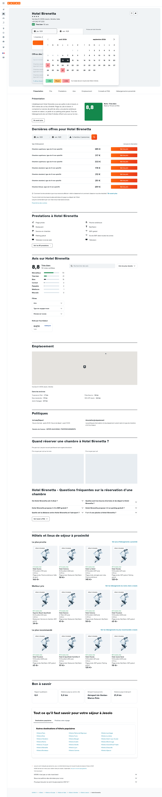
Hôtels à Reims (41, 742)
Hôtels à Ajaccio (106, 750)
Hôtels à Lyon (73, 747)
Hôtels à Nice (41, 736)
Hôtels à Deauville (107, 747)
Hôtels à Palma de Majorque (78, 733)
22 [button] (73, 65)
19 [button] (58, 65)
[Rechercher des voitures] (3, 18)
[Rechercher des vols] (3, 9)
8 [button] (72, 55)
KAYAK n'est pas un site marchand (85, 774)
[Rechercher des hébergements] (3, 14)
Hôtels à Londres (106, 736)
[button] (3, 3)
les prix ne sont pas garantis (79, 768)
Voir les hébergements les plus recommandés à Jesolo (119, 630)
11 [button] (52, 60)
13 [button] (63, 60)
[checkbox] (42, 327)
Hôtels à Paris (41, 733)
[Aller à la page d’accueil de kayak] (13, 3)
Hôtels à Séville (74, 745)
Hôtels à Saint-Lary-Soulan (109, 739)
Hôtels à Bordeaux (42, 750)
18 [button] (53, 65)
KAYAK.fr (34, 792)
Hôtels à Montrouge (107, 742)
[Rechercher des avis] (94, 265)
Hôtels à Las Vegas (107, 733)
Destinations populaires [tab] (43, 720)
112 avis (45, 24)
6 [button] (62, 55)
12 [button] (58, 60)
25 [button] (53, 70)
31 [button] (48, 75)
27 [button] (63, 70)
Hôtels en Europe (50, 792)
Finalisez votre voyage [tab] (62, 720)
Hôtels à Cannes (74, 750)
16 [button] (77, 60)
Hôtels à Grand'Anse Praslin (110, 745)
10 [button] (48, 60)
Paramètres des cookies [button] (39, 203)
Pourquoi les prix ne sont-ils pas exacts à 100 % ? (85, 782)
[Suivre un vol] (3, 33)
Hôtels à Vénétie (73, 792)
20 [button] (63, 65)
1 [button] (72, 50)
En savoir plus (112, 193)
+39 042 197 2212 (38, 21)
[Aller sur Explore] (3, 28)
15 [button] (72, 60)
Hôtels (41, 792)
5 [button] (57, 55)
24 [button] (48, 70)
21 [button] (67, 65)
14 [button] (67, 60)
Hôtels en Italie (62, 792)
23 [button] (78, 65)
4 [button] (52, 55)
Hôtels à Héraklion (42, 739)
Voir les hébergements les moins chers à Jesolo (121, 586)
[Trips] (3, 47)
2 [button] (77, 50)
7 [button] (67, 55)
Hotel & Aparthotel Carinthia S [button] (69, 657)
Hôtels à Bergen (74, 739)
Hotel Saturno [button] (63, 613)
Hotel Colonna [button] (64, 569)
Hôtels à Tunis (73, 736)
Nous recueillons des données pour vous (85, 778)
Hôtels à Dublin (73, 742)
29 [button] (73, 70)
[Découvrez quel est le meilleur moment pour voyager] (3, 37)
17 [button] (48, 65)
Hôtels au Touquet (42, 745)
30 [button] (78, 70)
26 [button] (58, 70)
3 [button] (47, 55)
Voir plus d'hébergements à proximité (124, 542)
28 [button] (68, 70)
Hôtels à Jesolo (84, 792)
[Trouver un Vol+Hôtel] (3, 22)
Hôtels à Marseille (42, 747)
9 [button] (77, 55)
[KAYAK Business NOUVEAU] (3, 41)
